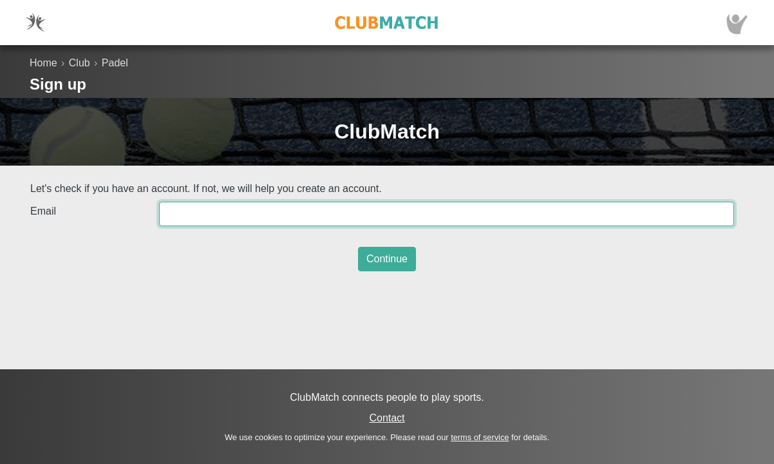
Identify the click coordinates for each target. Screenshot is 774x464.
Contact (386, 417)
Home (43, 62)
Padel (115, 62)
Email (43, 211)
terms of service (480, 437)
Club (79, 62)
